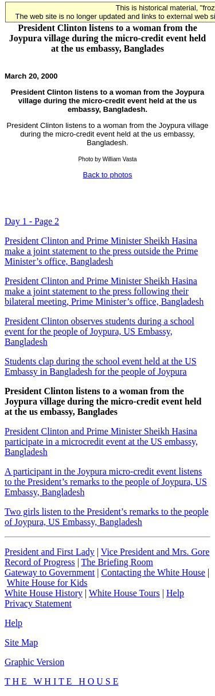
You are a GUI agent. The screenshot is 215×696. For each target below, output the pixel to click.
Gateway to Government (50, 572)
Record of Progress (40, 562)
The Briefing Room (117, 562)
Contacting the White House (153, 572)
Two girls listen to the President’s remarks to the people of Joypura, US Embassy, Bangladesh (107, 517)
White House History (44, 593)
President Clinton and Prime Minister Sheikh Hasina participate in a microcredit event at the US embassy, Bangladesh (101, 441)
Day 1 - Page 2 (32, 221)
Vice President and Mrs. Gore (155, 552)
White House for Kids (47, 583)
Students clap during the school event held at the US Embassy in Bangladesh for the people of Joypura (101, 366)
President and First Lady (50, 552)
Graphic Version (34, 662)
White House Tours (124, 593)
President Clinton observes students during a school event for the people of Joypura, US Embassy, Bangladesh (99, 331)
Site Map (21, 642)
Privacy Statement (38, 603)
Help (175, 593)
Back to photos (107, 174)
